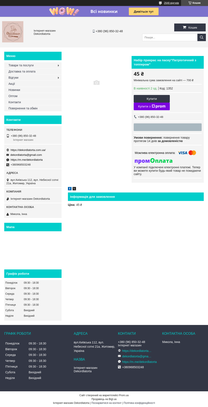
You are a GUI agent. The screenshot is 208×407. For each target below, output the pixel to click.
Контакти (14, 102)
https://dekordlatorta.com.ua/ (28, 150)
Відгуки (13, 77)
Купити (152, 98)
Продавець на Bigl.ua (104, 399)
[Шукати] (201, 37)
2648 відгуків (171, 2)
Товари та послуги (21, 65)
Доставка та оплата (21, 71)
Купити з (151, 106)
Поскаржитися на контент (106, 402)
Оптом (12, 96)
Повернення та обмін (23, 108)
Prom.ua (124, 395)
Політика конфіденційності (139, 402)
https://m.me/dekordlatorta (27, 159)
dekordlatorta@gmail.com (26, 154)
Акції (11, 83)
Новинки (14, 90)
